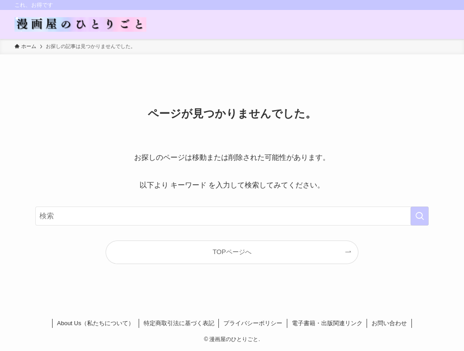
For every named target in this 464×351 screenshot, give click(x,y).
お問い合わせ (389, 323)
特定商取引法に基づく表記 (179, 323)
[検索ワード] (232, 216)
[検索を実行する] (420, 216)
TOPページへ (232, 251)
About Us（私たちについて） (95, 323)
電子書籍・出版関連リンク (327, 323)
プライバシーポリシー (252, 323)
